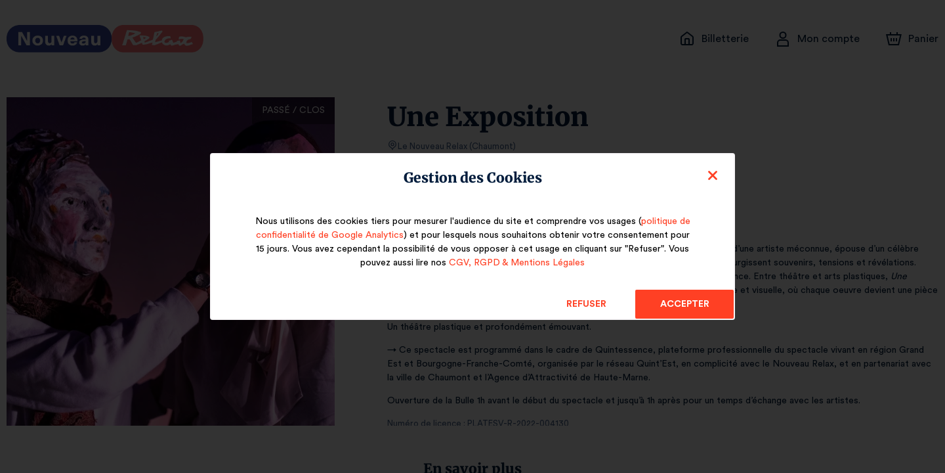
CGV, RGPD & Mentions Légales (516, 263)
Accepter (684, 304)
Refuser (586, 304)
